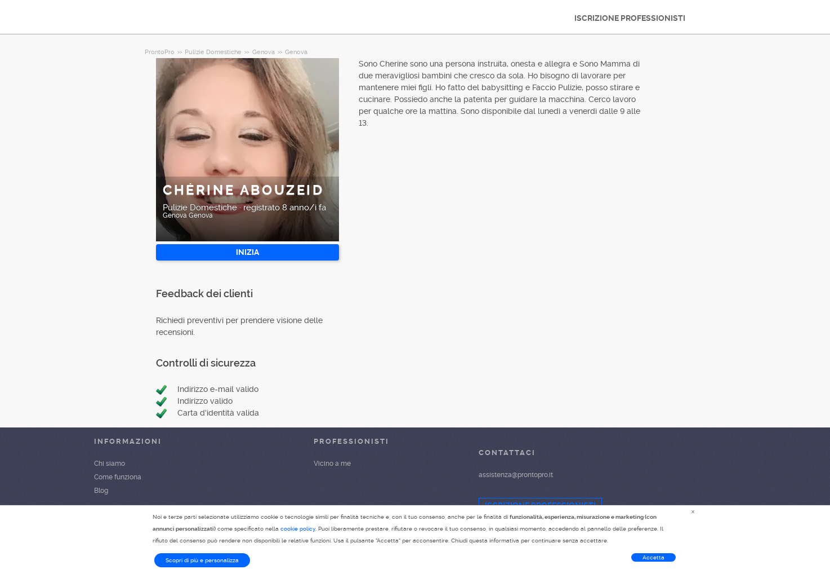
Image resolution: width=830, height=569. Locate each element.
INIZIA (247, 252)
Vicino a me (332, 463)
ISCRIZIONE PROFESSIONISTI (629, 18)
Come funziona (117, 477)
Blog (101, 491)
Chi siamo (109, 463)
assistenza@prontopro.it (516, 475)
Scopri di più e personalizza (202, 560)
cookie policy (297, 529)
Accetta (653, 557)
